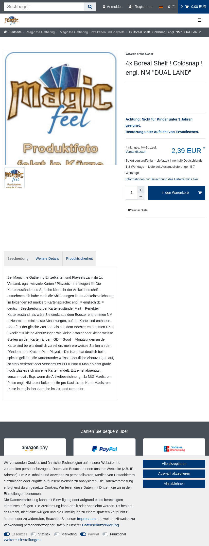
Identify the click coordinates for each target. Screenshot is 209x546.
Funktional (118, 534)
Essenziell (19, 534)
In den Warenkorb (181, 193)
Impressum (86, 518)
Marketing (69, 534)
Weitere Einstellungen (22, 540)
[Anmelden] (112, 7)
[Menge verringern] (141, 196)
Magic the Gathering (40, 32)
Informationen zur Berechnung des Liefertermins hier (162, 179)
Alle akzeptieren (174, 464)
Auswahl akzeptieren (174, 473)
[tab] (18, 258)
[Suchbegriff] (44, 6)
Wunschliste (138, 210)
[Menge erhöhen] (141, 189)
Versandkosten (136, 151)
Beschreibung (18, 258)
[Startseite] (12, 32)
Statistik (44, 534)
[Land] (160, 7)
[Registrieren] (141, 7)
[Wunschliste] (171, 7)
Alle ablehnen (174, 483)
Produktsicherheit (79, 258)
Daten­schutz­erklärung (100, 525)
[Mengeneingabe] (132, 193)
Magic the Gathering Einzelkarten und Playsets (91, 32)
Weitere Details (47, 258)
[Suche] (90, 6)
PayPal (93, 534)
